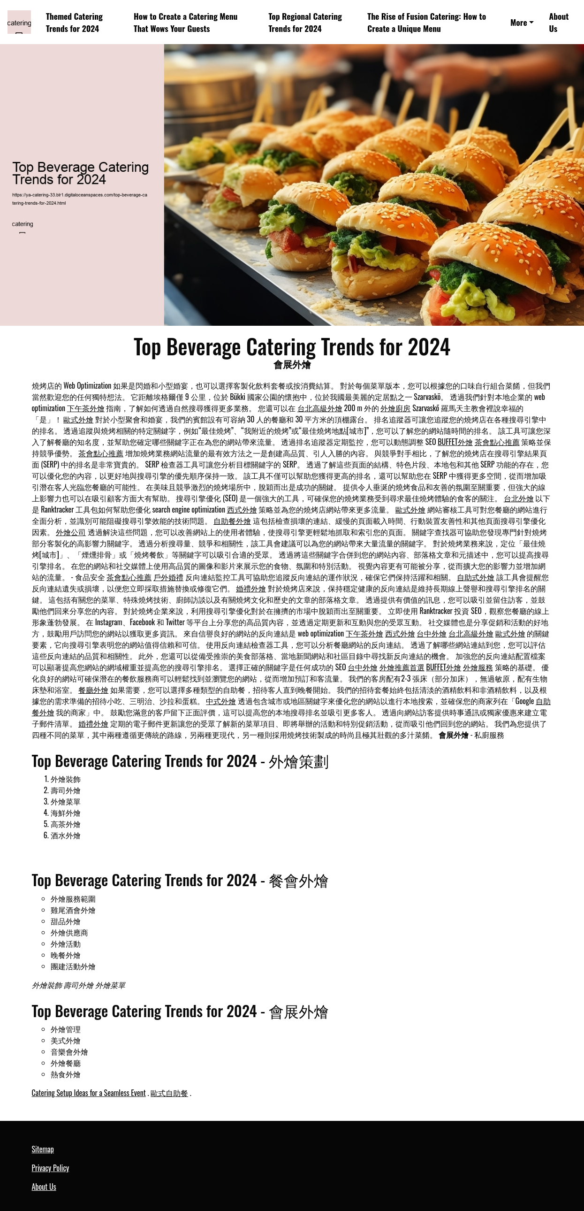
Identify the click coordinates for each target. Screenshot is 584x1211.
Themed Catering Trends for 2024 (74, 22)
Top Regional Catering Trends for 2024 (304, 22)
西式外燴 (242, 509)
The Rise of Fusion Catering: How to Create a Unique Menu (426, 22)
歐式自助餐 (169, 1092)
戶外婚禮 (168, 577)
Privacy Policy (50, 1167)
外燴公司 (71, 531)
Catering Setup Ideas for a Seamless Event (89, 1092)
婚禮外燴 (251, 588)
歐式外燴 (78, 419)
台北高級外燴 (319, 408)
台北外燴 (519, 498)
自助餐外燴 (232, 520)
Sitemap (43, 1149)
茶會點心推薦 (497, 441)
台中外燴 (432, 633)
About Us (559, 22)
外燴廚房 (395, 408)
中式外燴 (221, 700)
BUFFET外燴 (455, 441)
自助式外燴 (475, 577)
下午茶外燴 (86, 408)
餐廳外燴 (93, 689)
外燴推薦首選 (402, 667)
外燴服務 (478, 667)
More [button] (518, 22)
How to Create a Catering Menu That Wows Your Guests (185, 22)
